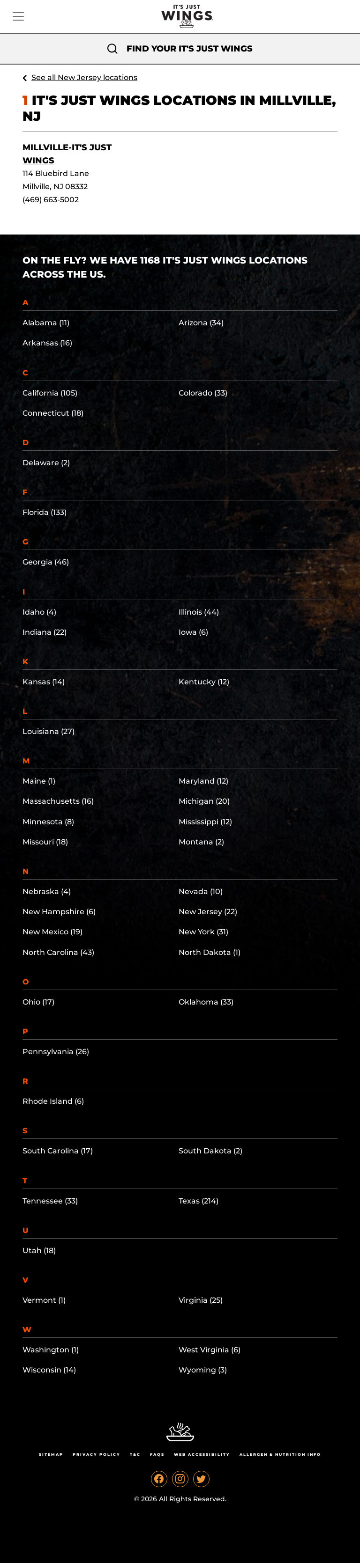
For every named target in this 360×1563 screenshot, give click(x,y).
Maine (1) (38, 781)
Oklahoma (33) (206, 1002)
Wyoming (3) (203, 1369)
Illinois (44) (199, 612)
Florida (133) (44, 512)
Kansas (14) (43, 681)
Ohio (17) (38, 1002)
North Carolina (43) (58, 952)
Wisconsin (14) (49, 1369)
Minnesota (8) (48, 821)
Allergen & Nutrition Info (280, 1454)
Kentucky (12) (204, 681)
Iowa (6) (193, 632)
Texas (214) (198, 1200)
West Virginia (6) (209, 1349)
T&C (135, 1454)
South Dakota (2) (210, 1150)
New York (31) (203, 931)
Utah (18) (39, 1250)
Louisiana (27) (48, 731)
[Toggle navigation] (18, 16)
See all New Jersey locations (84, 77)
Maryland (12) (203, 781)
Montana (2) (201, 841)
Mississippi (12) (205, 821)
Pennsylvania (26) (55, 1051)
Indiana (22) (44, 632)
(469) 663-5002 (50, 199)
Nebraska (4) (46, 891)
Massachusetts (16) (58, 801)
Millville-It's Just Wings (67, 154)
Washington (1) (50, 1349)
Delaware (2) (46, 462)
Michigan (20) (204, 801)
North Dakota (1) (209, 952)
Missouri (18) (45, 841)
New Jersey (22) (208, 911)
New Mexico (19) (52, 931)
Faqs (157, 1454)
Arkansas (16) (47, 342)
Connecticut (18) (52, 413)
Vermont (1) (44, 1300)
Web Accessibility (202, 1454)
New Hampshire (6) (59, 911)
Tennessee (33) (50, 1200)
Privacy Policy (96, 1454)
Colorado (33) (203, 393)
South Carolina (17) (57, 1150)
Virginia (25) (201, 1300)
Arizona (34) (201, 322)
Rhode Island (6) (53, 1101)
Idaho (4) (39, 612)
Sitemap (51, 1454)
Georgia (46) (45, 562)
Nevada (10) (201, 891)
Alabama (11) (45, 322)
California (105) (49, 393)
